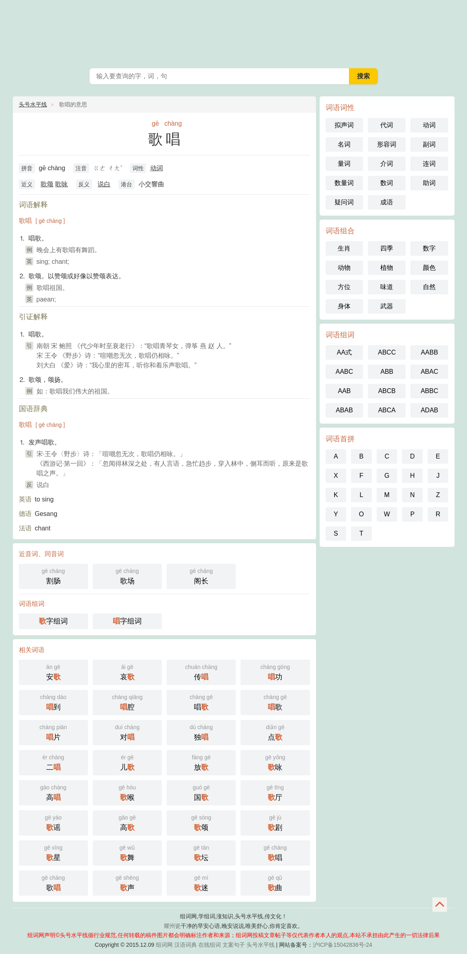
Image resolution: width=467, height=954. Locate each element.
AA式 (344, 352)
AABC (344, 371)
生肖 (344, 248)
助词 (429, 182)
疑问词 (344, 202)
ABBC (429, 390)
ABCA (387, 410)
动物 (344, 267)
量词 (344, 163)
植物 (386, 267)
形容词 (386, 144)
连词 (429, 163)
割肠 (53, 575)
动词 (156, 168)
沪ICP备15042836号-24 (342, 945)
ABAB (344, 410)
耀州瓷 (172, 926)
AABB (429, 352)
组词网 (164, 945)
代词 (386, 125)
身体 (344, 306)
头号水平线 (33, 104)
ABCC (387, 352)
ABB (386, 371)
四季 (386, 248)
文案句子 (233, 945)
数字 (429, 248)
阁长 (201, 575)
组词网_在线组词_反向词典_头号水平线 (234, 32)
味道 (386, 286)
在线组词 (209, 945)
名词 (344, 144)
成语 (386, 202)
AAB (344, 390)
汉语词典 (185, 945)
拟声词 (344, 125)
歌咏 (61, 184)
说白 (104, 184)
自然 (429, 286)
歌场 (127, 575)
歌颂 (47, 184)
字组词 (53, 621)
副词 (429, 144)
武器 (386, 306)
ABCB (387, 390)
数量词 (344, 182)
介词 (386, 163)
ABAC (429, 371)
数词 (386, 182)
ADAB (429, 410)
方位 (344, 286)
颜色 (429, 267)
